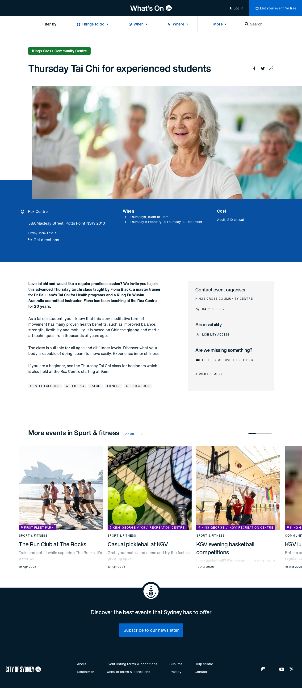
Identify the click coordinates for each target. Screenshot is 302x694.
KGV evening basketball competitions (225, 548)
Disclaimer (85, 671)
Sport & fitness (33, 536)
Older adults (138, 386)
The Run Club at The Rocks (52, 544)
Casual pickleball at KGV (138, 544)
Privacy (175, 671)
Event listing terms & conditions (131, 663)
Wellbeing (75, 386)
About (81, 663)
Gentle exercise (45, 386)
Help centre (204, 663)
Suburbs (175, 663)
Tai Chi (95, 386)
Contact (201, 671)
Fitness (114, 386)
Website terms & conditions (128, 671)
